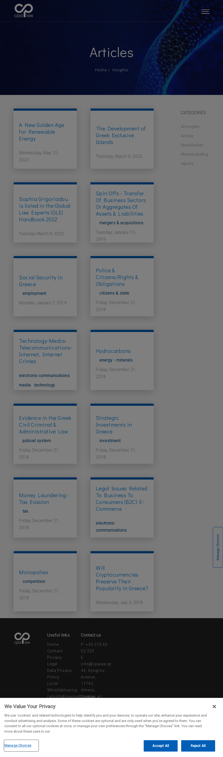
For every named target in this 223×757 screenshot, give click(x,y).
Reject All (198, 746)
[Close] (214, 707)
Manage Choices (17, 746)
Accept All (160, 746)
